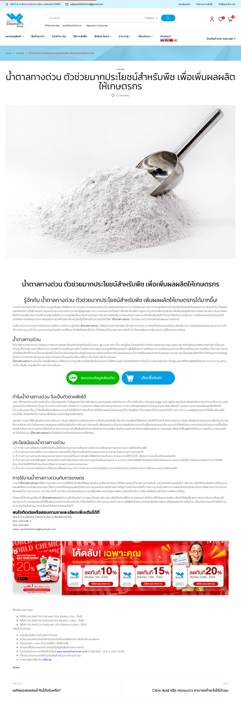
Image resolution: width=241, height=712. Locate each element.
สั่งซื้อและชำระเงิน (227, 4)
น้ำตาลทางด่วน (120, 319)
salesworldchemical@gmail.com (86, 4)
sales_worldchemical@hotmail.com (34, 529)
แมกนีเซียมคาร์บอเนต (72, 25)
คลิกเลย (47, 659)
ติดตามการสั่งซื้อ (204, 4)
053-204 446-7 (22, 521)
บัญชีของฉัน (184, 4)
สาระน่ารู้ (20, 53)
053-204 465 (21, 525)
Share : (17, 667)
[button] (230, 19)
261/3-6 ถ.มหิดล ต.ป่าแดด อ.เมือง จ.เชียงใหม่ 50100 (33, 4)
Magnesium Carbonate (97, 25)
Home (8, 53)
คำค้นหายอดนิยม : (53, 25)
